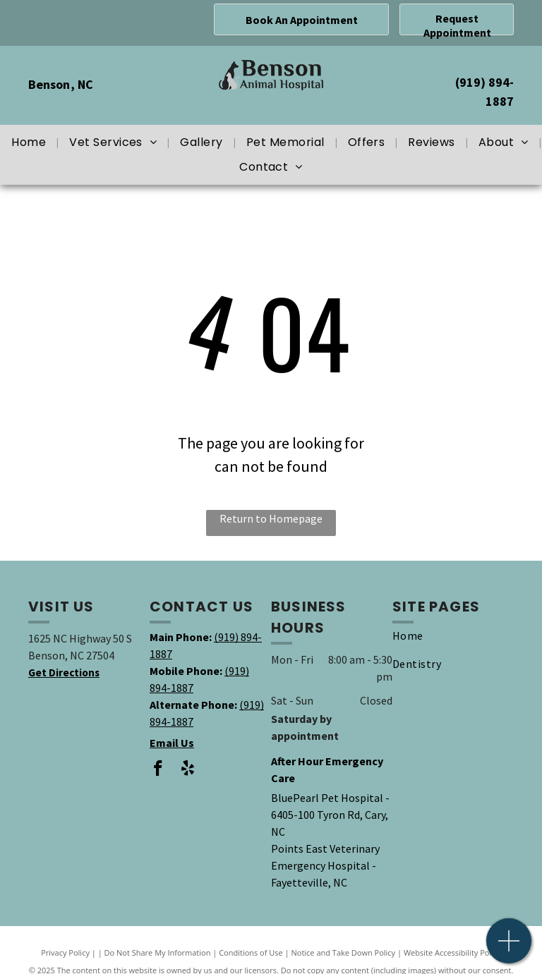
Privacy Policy (65, 952)
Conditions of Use (251, 952)
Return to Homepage (271, 518)
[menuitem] (30, 142)
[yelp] (187, 770)
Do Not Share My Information (157, 952)
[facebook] (157, 770)
